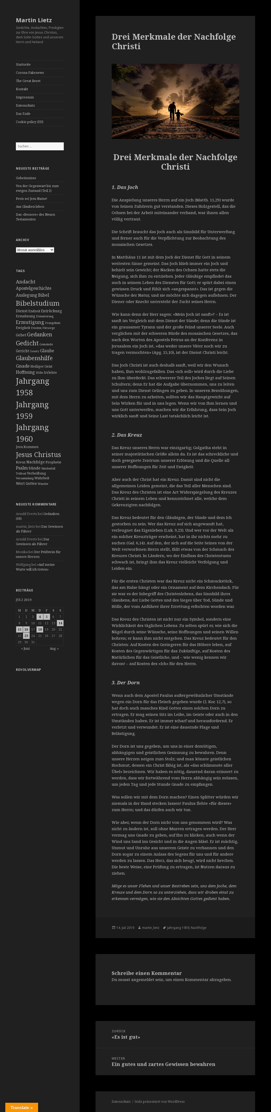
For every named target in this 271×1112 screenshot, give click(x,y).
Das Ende (23, 113)
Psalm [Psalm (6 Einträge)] (22, 468)
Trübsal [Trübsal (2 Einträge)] (21, 473)
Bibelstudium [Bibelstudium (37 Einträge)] (38, 303)
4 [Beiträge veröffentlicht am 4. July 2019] (40, 616)
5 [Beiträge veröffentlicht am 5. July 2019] (47, 616)
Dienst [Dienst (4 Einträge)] (22, 310)
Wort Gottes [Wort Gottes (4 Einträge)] (26, 483)
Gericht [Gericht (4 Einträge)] (22, 350)
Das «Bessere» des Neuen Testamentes (35, 217)
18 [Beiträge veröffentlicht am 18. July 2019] (40, 629)
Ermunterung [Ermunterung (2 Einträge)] (44, 316)
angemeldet (142, 979)
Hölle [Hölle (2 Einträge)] (39, 372)
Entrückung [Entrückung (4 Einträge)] (51, 310)
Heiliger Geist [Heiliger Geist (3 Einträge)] (41, 366)
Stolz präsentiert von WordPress (160, 1101)
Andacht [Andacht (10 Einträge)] (25, 281)
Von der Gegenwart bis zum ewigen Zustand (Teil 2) (37, 188)
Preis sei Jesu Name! (31, 198)
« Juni (25, 648)
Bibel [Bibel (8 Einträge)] (43, 295)
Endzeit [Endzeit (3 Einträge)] (34, 311)
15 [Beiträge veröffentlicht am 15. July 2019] (19, 629)
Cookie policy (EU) (29, 122)
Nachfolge (198, 927)
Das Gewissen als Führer (32, 541)
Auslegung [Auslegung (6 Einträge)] (26, 295)
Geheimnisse (26, 178)
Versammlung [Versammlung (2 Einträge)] (25, 478)
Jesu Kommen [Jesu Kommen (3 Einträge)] (27, 447)
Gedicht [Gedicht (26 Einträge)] (27, 343)
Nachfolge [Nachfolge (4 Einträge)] (35, 461)
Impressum (25, 97)
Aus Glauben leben (30, 206)
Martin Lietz (34, 20)
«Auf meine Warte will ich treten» (35, 567)
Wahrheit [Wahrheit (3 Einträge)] (41, 478)
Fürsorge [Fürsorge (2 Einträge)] (48, 328)
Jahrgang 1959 (178, 927)
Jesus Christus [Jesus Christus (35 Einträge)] (38, 454)
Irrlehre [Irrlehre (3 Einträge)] (50, 372)
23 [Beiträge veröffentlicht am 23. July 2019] (26, 636)
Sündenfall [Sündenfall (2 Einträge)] (48, 468)
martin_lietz (150, 927)
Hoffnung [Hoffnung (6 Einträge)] (25, 372)
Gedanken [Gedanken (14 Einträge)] (39, 334)
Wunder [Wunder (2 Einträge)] (43, 484)
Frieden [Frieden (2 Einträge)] (36, 328)
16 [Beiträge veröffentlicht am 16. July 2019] (26, 629)
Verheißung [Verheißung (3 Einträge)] (36, 473)
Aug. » (54, 648)
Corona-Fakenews (30, 72)
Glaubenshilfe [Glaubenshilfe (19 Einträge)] (34, 358)
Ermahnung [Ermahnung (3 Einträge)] (25, 316)
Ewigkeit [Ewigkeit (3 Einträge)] (23, 328)
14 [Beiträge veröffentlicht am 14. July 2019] (60, 623)
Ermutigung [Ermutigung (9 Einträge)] (30, 322)
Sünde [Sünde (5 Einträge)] (34, 468)
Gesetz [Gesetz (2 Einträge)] (34, 351)
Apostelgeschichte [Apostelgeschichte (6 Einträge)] (33, 288)
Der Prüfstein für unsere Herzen (38, 554)
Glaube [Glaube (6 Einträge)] (47, 351)
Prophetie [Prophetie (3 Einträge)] (53, 462)
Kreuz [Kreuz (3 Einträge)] (21, 462)
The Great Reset (28, 81)
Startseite (23, 64)
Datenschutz (25, 105)
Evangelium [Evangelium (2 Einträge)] (52, 323)
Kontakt (22, 89)
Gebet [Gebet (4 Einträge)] (21, 334)
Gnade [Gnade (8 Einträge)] (23, 366)
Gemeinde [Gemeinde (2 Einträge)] (46, 344)
